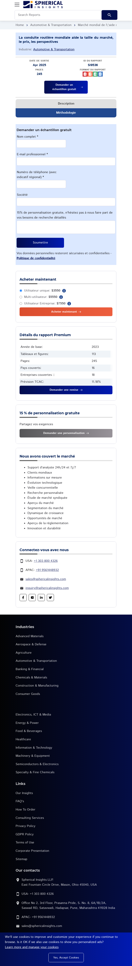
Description (66, 103)
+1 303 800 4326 (46, 561)
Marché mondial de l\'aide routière (102, 25)
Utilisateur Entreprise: (44, 303)
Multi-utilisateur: (40, 297)
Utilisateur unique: (42, 290)
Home (20, 25)
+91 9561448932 (47, 570)
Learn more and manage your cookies (31, 947)
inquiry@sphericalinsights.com (47, 588)
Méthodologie (66, 112)
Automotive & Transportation (51, 25)
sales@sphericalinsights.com (45, 579)
